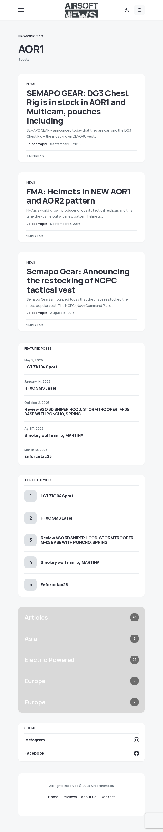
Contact (107, 797)
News (30, 84)
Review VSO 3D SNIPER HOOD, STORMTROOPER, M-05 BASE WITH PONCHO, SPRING (76, 412)
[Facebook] (81, 753)
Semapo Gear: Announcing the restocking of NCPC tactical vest (78, 280)
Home (53, 797)
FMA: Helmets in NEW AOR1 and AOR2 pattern (78, 196)
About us (88, 797)
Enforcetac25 (38, 456)
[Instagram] (81, 740)
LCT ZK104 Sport (40, 367)
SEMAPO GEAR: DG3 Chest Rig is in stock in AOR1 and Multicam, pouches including (77, 107)
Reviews (69, 797)
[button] (21, 10)
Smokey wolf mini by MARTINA (53, 435)
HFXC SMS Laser (40, 388)
